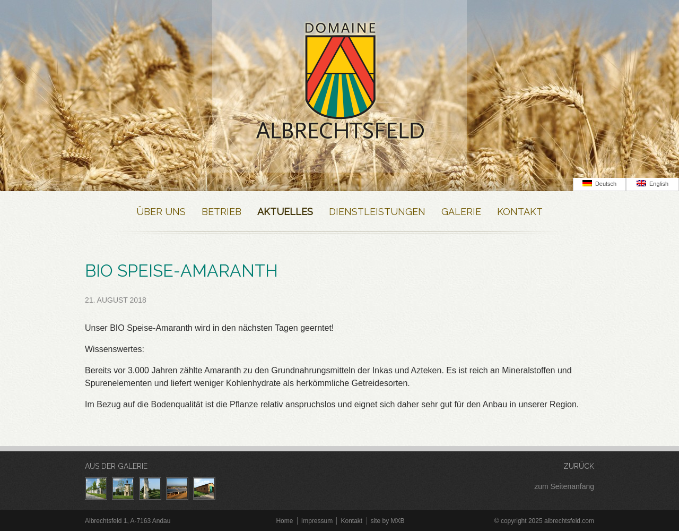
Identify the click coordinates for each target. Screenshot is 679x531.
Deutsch (599, 183)
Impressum (317, 521)
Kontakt (520, 211)
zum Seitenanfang (564, 486)
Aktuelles (285, 211)
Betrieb (221, 211)
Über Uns (161, 211)
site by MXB (388, 521)
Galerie (461, 211)
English (652, 183)
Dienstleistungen (377, 211)
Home (284, 521)
